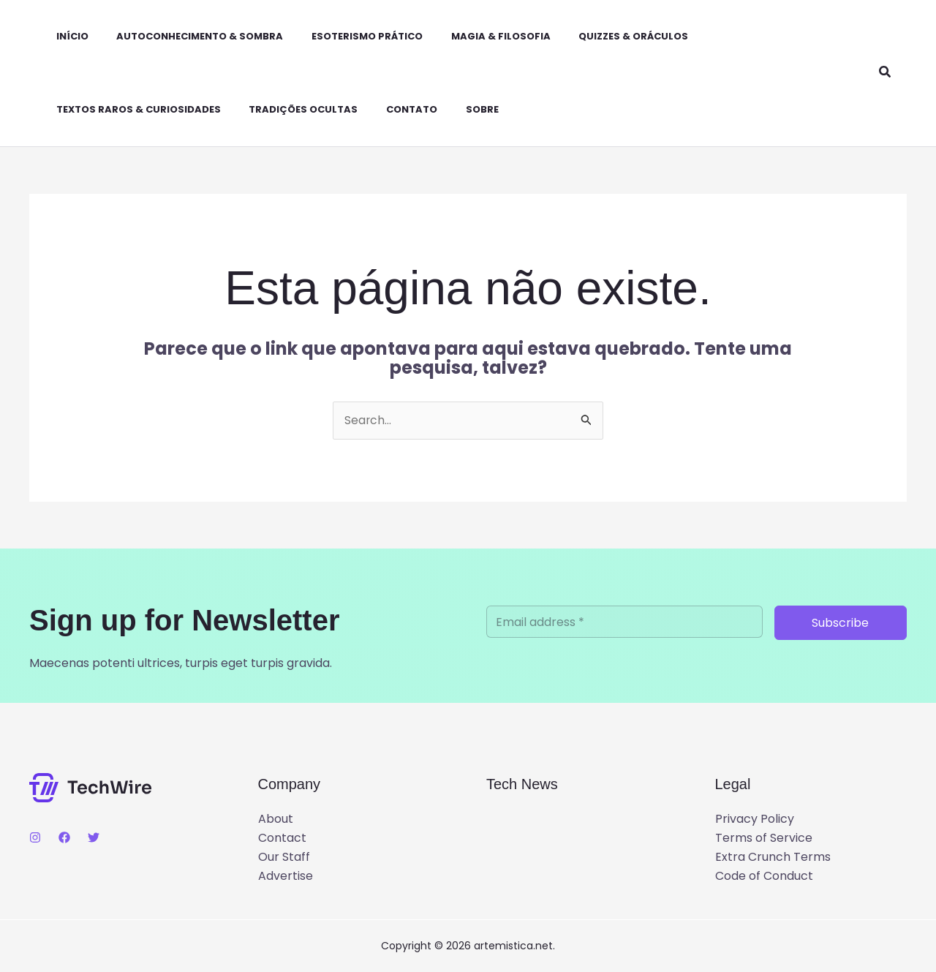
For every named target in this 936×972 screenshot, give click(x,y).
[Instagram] (35, 838)
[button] (885, 73)
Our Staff (284, 857)
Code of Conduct (764, 876)
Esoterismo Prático (345, 36)
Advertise (285, 876)
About (275, 818)
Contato (389, 109)
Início (60, 36)
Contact (282, 837)
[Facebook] (64, 838)
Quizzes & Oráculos (602, 36)
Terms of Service (763, 837)
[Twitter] (93, 838)
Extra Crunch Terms (773, 857)
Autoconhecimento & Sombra (182, 36)
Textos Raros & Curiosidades (126, 109)
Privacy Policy (754, 818)
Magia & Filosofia (474, 36)
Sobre (455, 109)
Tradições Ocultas (286, 109)
